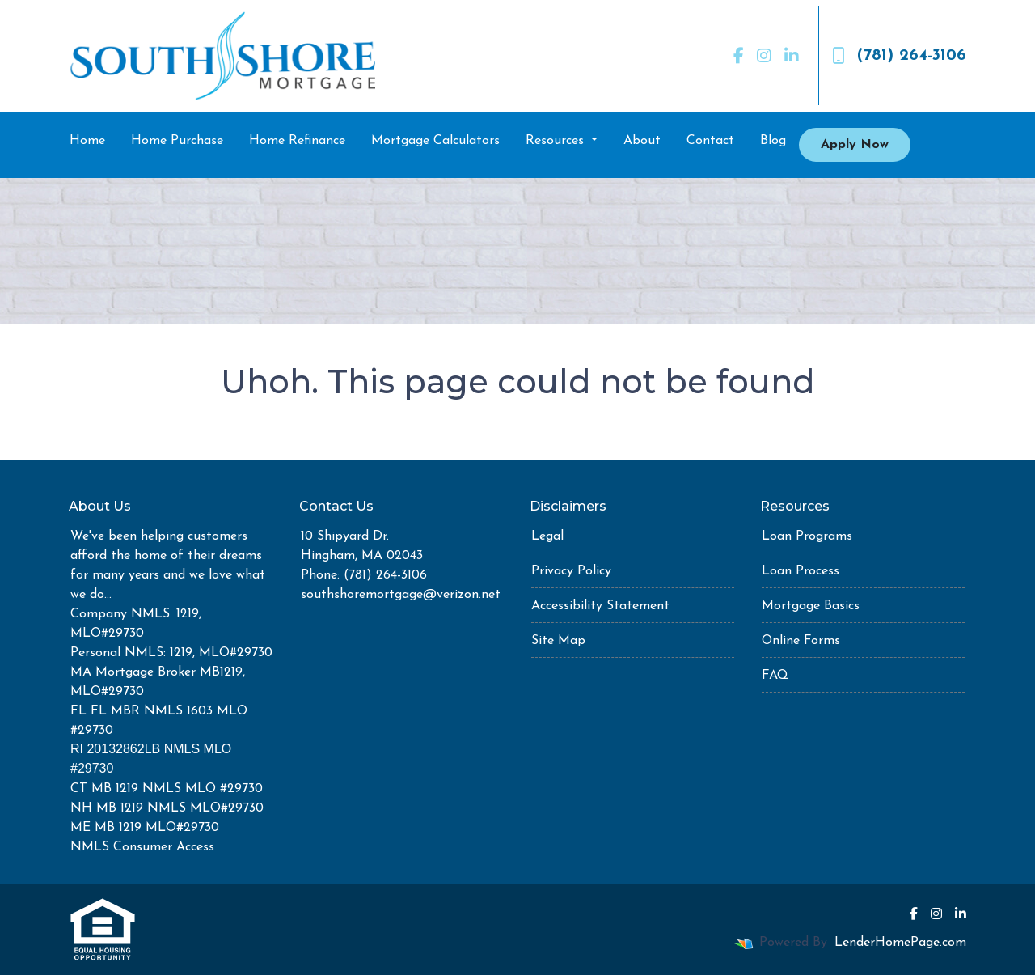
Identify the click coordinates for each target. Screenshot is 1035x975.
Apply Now (855, 144)
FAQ (775, 675)
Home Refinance (297, 140)
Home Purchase (177, 140)
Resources (557, 140)
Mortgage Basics (811, 606)
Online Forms (801, 640)
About (642, 140)
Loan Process (800, 571)
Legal (547, 536)
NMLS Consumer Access (142, 847)
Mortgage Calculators (435, 140)
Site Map (558, 640)
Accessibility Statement (600, 606)
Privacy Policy (571, 571)
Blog (773, 140)
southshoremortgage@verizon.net (401, 594)
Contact (710, 140)
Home (87, 140)
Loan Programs (807, 536)
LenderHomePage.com (900, 942)
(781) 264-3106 (899, 56)
